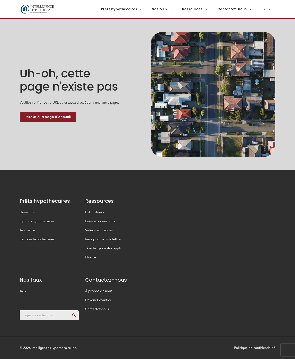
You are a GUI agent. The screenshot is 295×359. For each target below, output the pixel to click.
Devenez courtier (98, 300)
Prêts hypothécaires (121, 9)
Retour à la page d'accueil (48, 117)
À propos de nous (98, 291)
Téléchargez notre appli (103, 248)
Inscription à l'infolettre (103, 239)
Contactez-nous (234, 9)
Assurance (27, 230)
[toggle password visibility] (74, 315)
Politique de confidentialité (254, 347)
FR (265, 9)
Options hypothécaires (37, 221)
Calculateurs (94, 212)
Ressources (194, 9)
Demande (27, 212)
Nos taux (162, 9)
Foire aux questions (100, 221)
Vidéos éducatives (99, 230)
